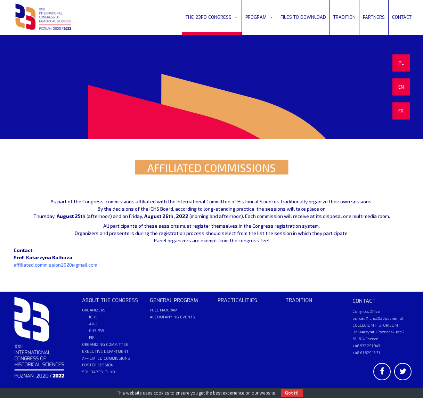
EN (401, 87)
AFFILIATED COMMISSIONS (106, 358)
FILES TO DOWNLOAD (303, 17)
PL (401, 63)
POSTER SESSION (98, 365)
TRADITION (344, 17)
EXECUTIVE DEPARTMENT (105, 351)
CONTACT (402, 17)
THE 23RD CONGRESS (212, 17)
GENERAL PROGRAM (174, 300)
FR (401, 111)
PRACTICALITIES (237, 300)
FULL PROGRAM (163, 310)
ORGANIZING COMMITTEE (105, 344)
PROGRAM (259, 17)
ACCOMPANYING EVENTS (172, 317)
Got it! (292, 393)
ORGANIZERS (93, 310)
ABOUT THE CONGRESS (110, 300)
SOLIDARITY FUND (98, 372)
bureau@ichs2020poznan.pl (377, 318)
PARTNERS (374, 17)
